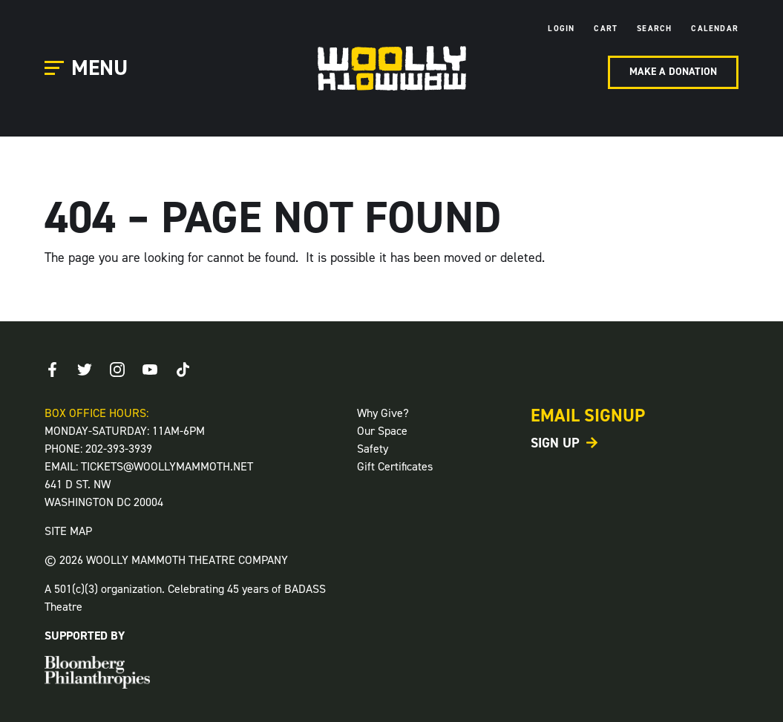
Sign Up (555, 443)
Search (654, 28)
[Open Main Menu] (88, 68)
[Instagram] (117, 369)
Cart (605, 28)
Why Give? (383, 413)
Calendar (714, 28)
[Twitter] (84, 369)
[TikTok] (182, 369)
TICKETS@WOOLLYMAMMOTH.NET (167, 466)
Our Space (382, 431)
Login (561, 28)
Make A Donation (673, 72)
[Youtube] (149, 369)
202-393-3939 (118, 448)
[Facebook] (52, 369)
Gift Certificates (395, 466)
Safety (372, 448)
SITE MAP (68, 531)
